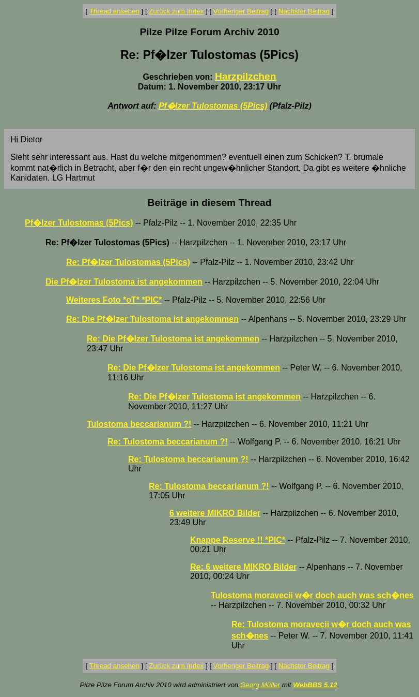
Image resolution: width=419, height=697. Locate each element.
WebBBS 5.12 (315, 685)
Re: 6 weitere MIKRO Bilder (243, 566)
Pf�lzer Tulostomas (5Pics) (213, 105)
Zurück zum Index (176, 11)
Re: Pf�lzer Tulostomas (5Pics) (128, 262)
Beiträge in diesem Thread (210, 202)
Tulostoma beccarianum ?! (139, 424)
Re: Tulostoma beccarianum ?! (167, 441)
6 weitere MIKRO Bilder (214, 513)
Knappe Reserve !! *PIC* (237, 540)
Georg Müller (260, 685)
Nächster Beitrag (304, 11)
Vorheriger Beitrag (241, 11)
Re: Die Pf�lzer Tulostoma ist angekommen (152, 319)
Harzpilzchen (245, 76)
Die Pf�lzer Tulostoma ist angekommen (124, 281)
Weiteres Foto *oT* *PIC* (114, 299)
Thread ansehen (114, 11)
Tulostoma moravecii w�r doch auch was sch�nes (312, 595)
